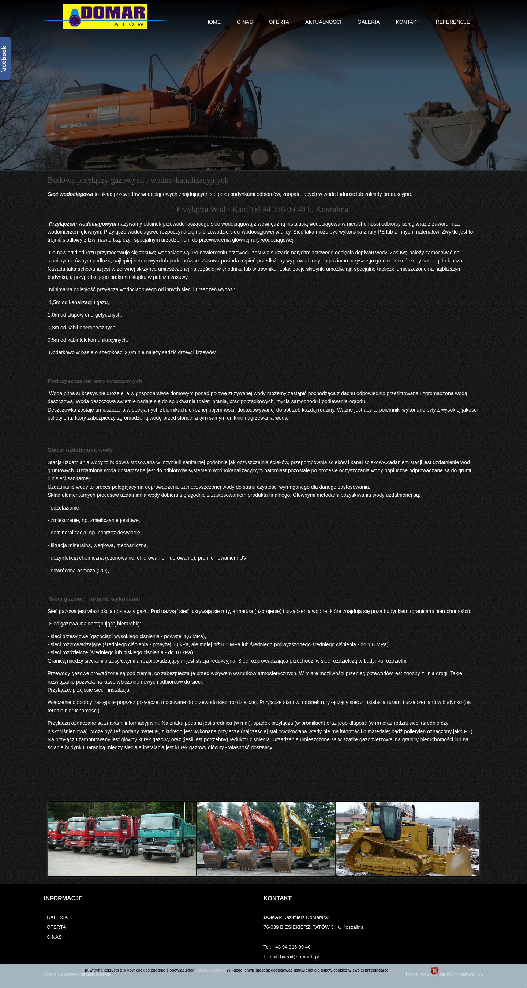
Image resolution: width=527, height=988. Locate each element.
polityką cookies (209, 970)
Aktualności (323, 22)
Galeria (369, 22)
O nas (245, 22)
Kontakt (408, 22)
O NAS (53, 937)
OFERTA (56, 927)
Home (213, 22)
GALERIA (57, 917)
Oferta (279, 22)
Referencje (453, 22)
